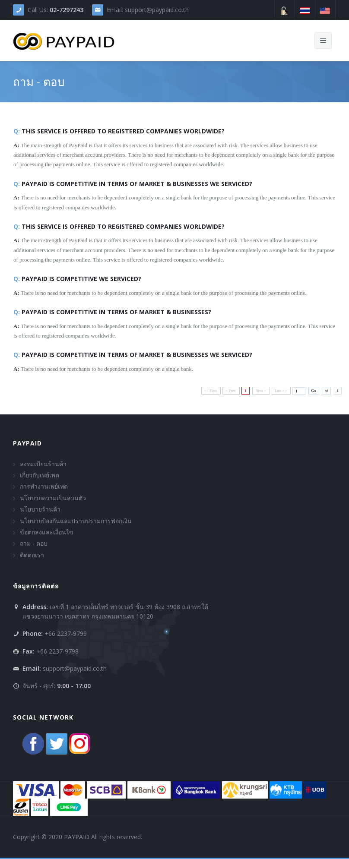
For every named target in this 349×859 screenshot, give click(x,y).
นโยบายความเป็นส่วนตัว (53, 498)
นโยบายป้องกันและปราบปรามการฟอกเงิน (76, 521)
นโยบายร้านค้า (40, 509)
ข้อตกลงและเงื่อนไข (46, 532)
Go (313, 390)
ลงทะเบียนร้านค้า (43, 464)
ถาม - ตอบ (34, 543)
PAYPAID (27, 443)
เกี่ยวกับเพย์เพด (39, 475)
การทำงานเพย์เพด (44, 486)
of (326, 390)
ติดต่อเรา (32, 555)
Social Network (43, 717)
